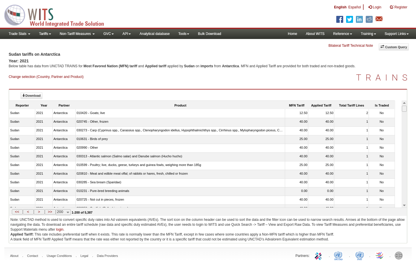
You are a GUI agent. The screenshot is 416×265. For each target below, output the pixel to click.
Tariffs (45, 34)
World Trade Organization (380, 255)
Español (354, 7)
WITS (58, 14)
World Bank (400, 255)
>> (50, 212)
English (340, 7)
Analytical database (155, 34)
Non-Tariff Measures (77, 34)
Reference (342, 34)
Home (292, 34)
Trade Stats (19, 34)
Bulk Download (209, 34)
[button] (17, 211)
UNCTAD (339, 255)
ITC (319, 255)
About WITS (315, 34)
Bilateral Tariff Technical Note (350, 46)
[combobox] (63, 212)
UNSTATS (359, 255)
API (126, 34)
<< (17, 212)
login (59, 229)
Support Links (397, 34)
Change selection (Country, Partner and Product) (46, 77)
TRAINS (384, 77)
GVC (108, 34)
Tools (183, 34)
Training (368, 34)
